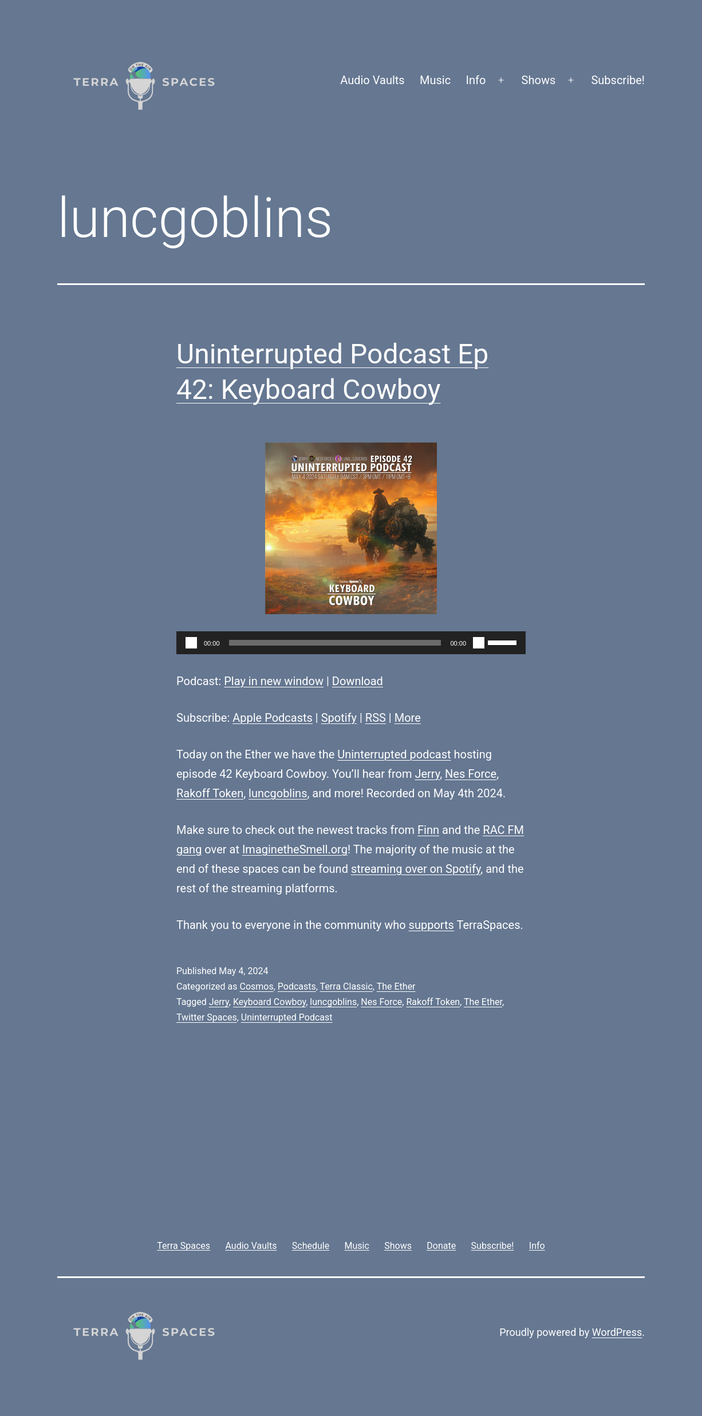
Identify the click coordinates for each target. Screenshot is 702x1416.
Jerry (427, 774)
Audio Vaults (372, 80)
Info (476, 80)
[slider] (335, 643)
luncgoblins (278, 793)
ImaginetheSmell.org (295, 849)
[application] (351, 642)
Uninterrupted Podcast (287, 1017)
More (408, 718)
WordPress (617, 1332)
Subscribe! (618, 80)
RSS (375, 718)
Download (357, 681)
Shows (539, 80)
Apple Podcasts (272, 718)
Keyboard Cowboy (269, 1001)
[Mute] (478, 642)
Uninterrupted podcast (394, 754)
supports (431, 925)
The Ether (396, 986)
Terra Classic (346, 986)
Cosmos (256, 986)
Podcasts (297, 986)
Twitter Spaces (206, 1017)
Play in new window (274, 681)
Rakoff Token (209, 793)
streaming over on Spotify (415, 869)
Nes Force (470, 774)
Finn (428, 830)
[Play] (191, 642)
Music (435, 80)
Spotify (339, 718)
